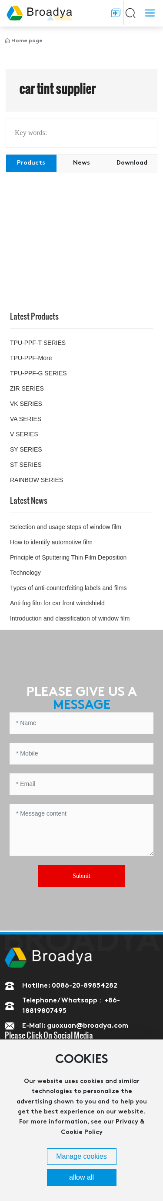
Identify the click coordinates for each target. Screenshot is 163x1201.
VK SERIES (26, 403)
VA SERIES (25, 418)
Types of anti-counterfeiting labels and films (68, 587)
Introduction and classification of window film (70, 618)
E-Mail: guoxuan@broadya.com (75, 1025)
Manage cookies (81, 1156)
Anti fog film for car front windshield (57, 603)
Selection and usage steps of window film (65, 526)
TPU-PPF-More (31, 357)
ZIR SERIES (27, 388)
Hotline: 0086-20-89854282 (69, 985)
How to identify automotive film (51, 542)
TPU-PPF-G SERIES (38, 373)
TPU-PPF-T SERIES (38, 342)
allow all (81, 1177)
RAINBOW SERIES (36, 479)
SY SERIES (26, 449)
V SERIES (24, 434)
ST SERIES (26, 464)
